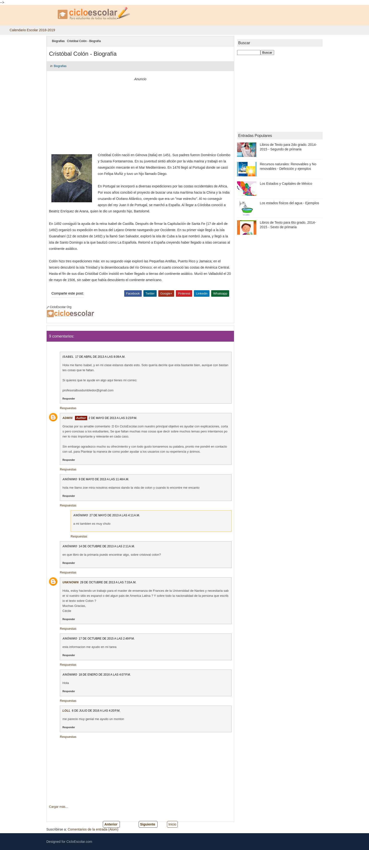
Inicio (172, 824)
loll (66, 710)
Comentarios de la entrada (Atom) (93, 829)
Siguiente (147, 824)
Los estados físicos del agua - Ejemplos (289, 203)
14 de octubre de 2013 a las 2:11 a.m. (107, 546)
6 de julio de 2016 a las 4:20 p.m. (96, 710)
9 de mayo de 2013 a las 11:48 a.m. (104, 479)
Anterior (110, 824)
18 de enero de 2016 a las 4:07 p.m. (105, 674)
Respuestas (68, 408)
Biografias (58, 41)
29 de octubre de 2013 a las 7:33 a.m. (108, 582)
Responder (68, 398)
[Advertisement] (140, 115)
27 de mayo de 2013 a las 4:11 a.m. (115, 515)
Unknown (70, 582)
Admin (67, 418)
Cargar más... (58, 806)
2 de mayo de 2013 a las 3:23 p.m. (113, 418)
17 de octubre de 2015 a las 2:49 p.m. (107, 638)
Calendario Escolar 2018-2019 (32, 30)
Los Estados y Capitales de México (286, 183)
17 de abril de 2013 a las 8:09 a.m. (100, 356)
